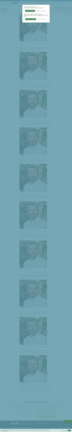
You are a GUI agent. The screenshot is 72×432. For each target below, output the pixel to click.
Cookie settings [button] (64, 430)
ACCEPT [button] (69, 430)
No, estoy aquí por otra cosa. (41, 19)
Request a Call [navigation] (68, 421)
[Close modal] (48, 6)
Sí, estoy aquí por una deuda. (30, 19)
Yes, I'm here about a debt (30, 10)
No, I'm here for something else (41, 10)
